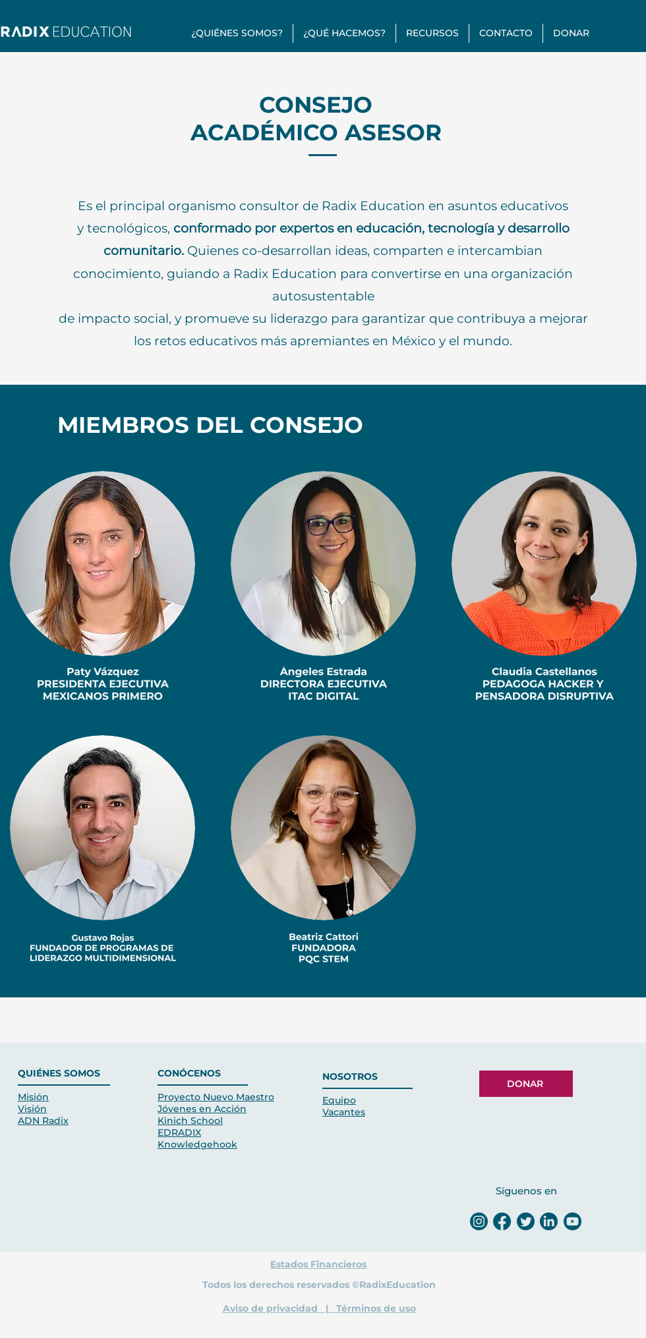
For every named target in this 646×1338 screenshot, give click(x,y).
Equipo (339, 1100)
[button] (237, 33)
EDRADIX (179, 1132)
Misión (33, 1097)
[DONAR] (526, 1084)
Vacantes (343, 1112)
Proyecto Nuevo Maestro (216, 1097)
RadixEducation (397, 1285)
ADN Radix (43, 1121)
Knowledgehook (197, 1144)
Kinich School (190, 1121)
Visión (32, 1109)
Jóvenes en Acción (202, 1109)
